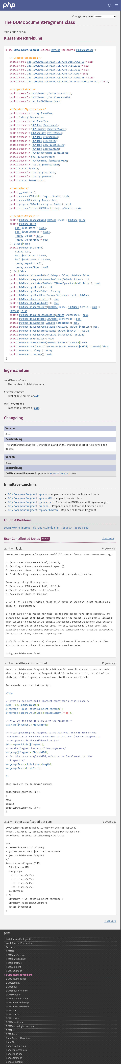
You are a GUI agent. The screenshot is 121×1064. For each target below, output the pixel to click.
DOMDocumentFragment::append (28, 494)
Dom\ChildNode (14, 1054)
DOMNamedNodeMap (42, 152)
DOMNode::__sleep (29, 350)
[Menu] (116, 5)
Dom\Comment (14, 1058)
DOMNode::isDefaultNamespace (37, 315)
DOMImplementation (17, 998)
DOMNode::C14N (27, 224)
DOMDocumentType (16, 978)
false (82, 220)
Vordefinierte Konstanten (19, 943)
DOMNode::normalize (31, 338)
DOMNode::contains (30, 283)
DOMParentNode (84, 50)
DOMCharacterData (16, 959)
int (29, 61)
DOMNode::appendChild (32, 220)
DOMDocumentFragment (19, 975)
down (12, 549)
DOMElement (39, 93)
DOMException (13, 994)
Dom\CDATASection (16, 1046)
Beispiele (11, 947)
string (35, 113)
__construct (26, 192)
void (67, 196)
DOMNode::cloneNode (31, 275)
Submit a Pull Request (57, 527)
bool (33, 156)
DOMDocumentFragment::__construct (30, 502)
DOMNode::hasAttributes (33, 299)
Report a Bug (80, 527)
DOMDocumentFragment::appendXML (30, 498)
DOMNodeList (38, 133)
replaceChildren (29, 208)
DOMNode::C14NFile (30, 247)
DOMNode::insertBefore (33, 307)
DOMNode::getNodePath (32, 291)
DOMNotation (13, 1018)
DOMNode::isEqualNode (32, 319)
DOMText (10, 1030)
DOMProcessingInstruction (20, 1026)
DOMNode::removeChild (32, 342)
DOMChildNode (14, 963)
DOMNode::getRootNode (32, 295)
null (39, 235)
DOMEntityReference (17, 990)
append (23, 196)
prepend (23, 204)
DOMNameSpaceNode (64, 283)
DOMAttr (10, 951)
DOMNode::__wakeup (30, 354)
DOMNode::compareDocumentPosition (40, 279)
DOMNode (55, 50)
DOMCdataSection (15, 955)
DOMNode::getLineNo (31, 287)
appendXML (25, 200)
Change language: (82, 16)
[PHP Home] (9, 5)
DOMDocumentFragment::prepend (28, 506)
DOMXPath (11, 1034)
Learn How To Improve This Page (23, 527)
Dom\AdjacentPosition (18, 1038)
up (6, 549)
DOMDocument (39, 160)
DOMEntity (11, 986)
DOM (7, 933)
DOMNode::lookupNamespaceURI (37, 330)
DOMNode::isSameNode (31, 322)
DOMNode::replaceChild (33, 346)
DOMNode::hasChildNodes (33, 303)
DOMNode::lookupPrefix (33, 334)
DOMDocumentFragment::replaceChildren (33, 510)
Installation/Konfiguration (19, 939)
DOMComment (13, 967)
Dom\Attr (11, 1042)
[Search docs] (109, 5)
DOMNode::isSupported (32, 326)
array (20, 235)
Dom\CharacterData (16, 1050)
